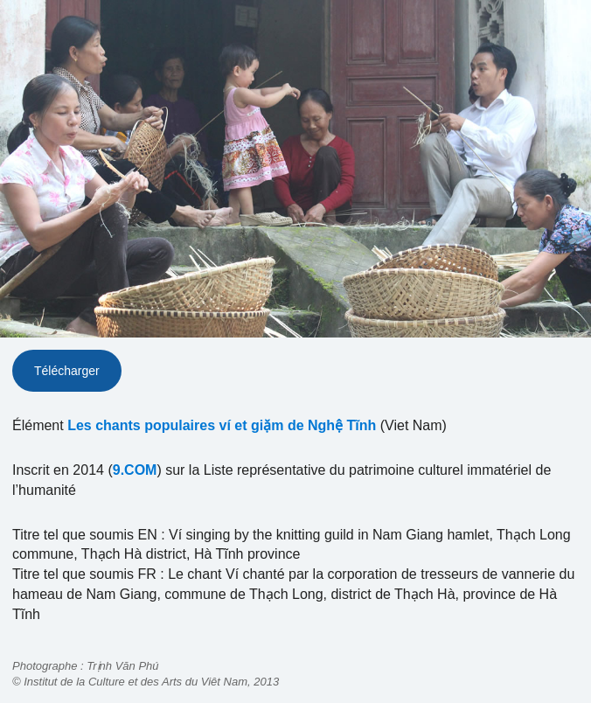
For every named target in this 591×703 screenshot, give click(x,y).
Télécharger (67, 371)
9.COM (135, 470)
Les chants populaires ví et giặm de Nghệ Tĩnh (221, 425)
